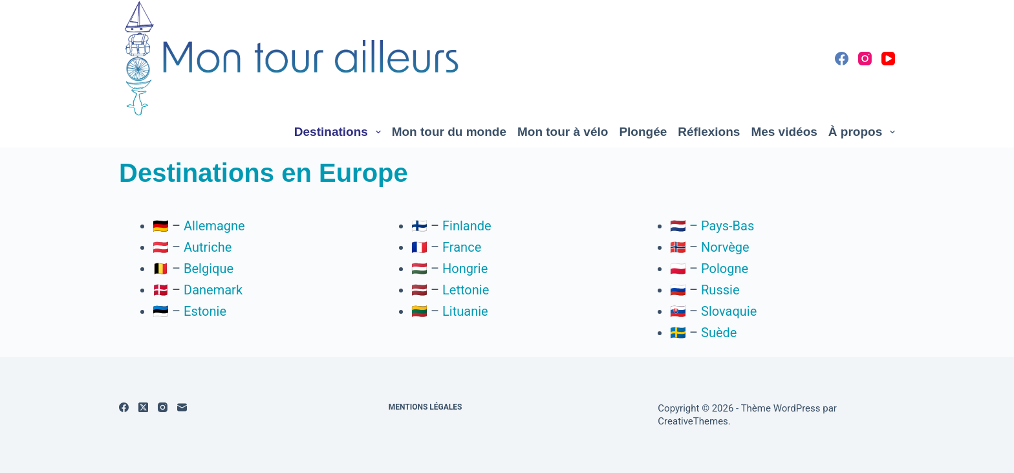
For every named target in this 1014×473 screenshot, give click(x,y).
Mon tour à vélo (562, 131)
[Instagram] (865, 58)
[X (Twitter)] (143, 407)
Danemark (213, 290)
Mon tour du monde (449, 131)
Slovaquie (729, 311)
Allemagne (214, 226)
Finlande (466, 226)
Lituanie (465, 311)
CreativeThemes (693, 421)
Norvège (725, 247)
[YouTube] (888, 58)
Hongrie (465, 268)
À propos (861, 132)
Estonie (205, 311)
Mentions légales (425, 407)
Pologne (724, 268)
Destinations (340, 132)
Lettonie (465, 290)
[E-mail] (182, 407)
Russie (720, 290)
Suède (719, 332)
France (461, 247)
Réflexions (709, 131)
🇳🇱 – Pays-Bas (712, 226)
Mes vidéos (784, 131)
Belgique (208, 268)
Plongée (643, 131)
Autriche (208, 247)
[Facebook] (841, 58)
